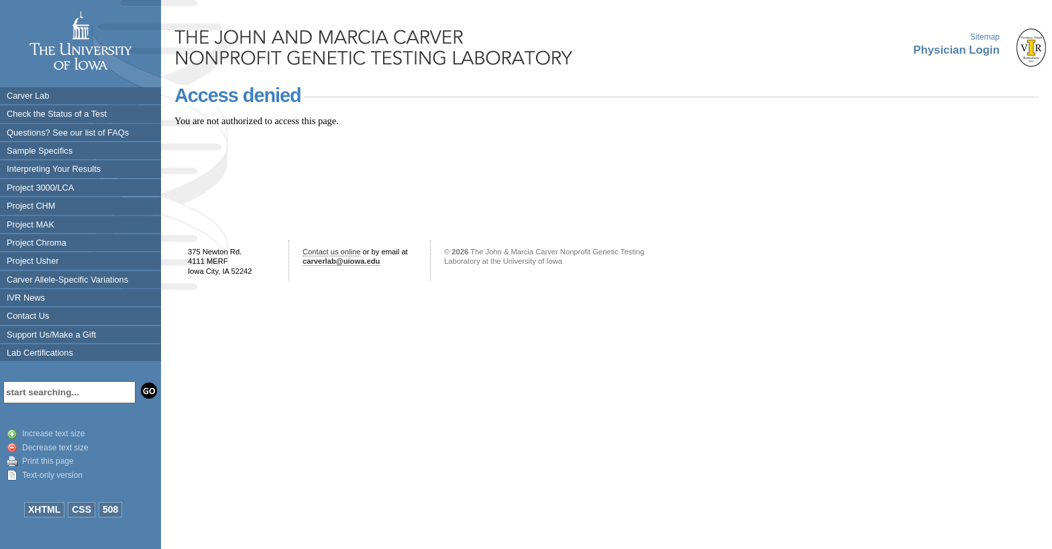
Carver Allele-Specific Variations (67, 279)
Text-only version (52, 475)
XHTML (44, 509)
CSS (81, 509)
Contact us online (331, 252)
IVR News (26, 298)
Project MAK (30, 224)
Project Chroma (36, 243)
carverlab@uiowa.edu (341, 261)
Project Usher (33, 261)
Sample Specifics (39, 151)
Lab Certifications (40, 353)
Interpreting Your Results (54, 169)
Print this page (48, 461)
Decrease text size (55, 447)
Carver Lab (28, 96)
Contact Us (28, 316)
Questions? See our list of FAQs (68, 133)
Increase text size (53, 433)
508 (110, 509)
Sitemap (985, 37)
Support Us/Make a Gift (51, 335)
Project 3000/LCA (40, 188)
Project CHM (31, 206)
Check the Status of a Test (57, 114)
